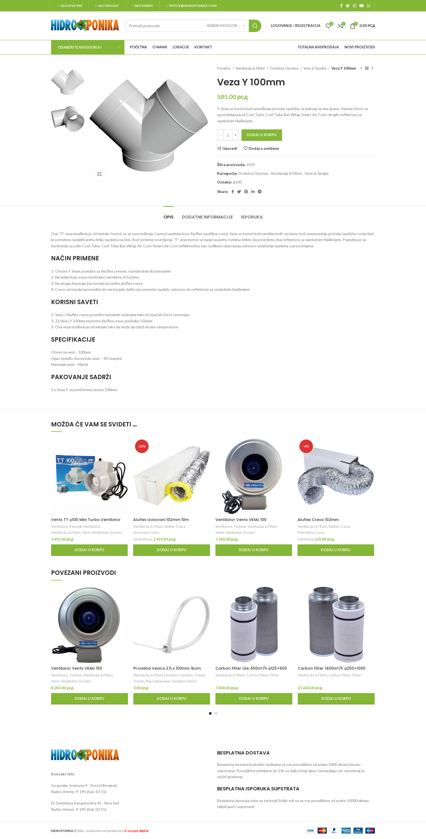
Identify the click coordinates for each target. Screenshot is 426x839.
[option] (67, 82)
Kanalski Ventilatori (84, 526)
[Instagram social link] (354, 5)
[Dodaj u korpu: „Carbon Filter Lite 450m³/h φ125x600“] (253, 698)
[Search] (192, 26)
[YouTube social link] (361, 5)
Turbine (240, 526)
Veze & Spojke (315, 68)
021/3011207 (106, 6)
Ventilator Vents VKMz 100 (241, 519)
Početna (224, 68)
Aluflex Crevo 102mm (318, 519)
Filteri (274, 675)
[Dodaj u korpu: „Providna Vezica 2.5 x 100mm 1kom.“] (171, 698)
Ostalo (199, 675)
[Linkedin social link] (253, 191)
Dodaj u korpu (262, 135)
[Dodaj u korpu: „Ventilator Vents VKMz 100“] (253, 550)
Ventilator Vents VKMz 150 (76, 668)
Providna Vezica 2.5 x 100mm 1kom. (167, 668)
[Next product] (372, 68)
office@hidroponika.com (191, 6)
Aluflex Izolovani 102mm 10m (161, 519)
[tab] (169, 214)
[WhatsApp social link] (368, 5)
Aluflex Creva (174, 526)
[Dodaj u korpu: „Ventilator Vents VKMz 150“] (89, 698)
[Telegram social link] (259, 191)
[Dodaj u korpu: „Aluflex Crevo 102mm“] (335, 550)
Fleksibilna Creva (310, 532)
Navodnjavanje (158, 681)
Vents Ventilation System (102, 532)
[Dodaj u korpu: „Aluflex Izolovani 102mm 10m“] (171, 550)
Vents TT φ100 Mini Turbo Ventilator (86, 519)
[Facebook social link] (341, 5)
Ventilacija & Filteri (251, 68)
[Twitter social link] (347, 5)
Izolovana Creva (146, 532)
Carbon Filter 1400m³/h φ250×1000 (331, 668)
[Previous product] (361, 68)
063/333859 (142, 6)
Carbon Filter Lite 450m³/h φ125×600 (251, 668)
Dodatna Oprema (284, 68)
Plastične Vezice (184, 681)
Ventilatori (59, 526)
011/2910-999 (70, 6)
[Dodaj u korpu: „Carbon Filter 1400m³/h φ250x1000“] (336, 698)
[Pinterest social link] (246, 191)
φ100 (237, 182)
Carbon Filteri (257, 675)
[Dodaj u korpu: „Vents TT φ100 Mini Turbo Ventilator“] (89, 550)
